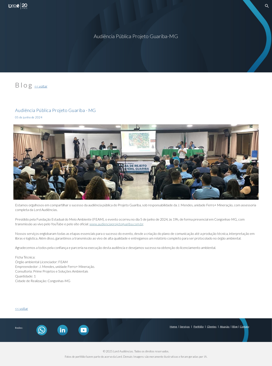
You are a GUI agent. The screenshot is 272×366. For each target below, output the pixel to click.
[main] (136, 36)
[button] (267, 6)
